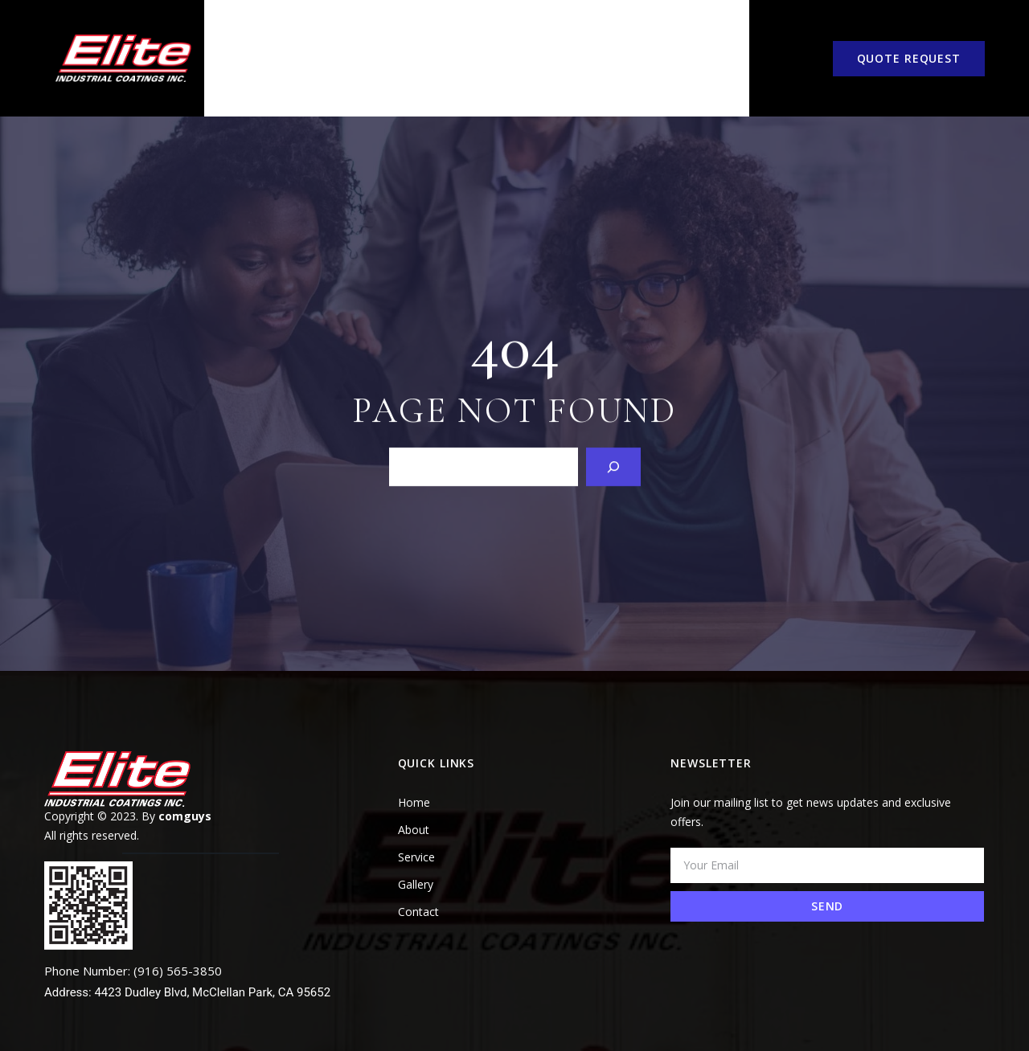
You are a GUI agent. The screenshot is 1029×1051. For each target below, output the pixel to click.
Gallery (591, 42)
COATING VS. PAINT (491, 42)
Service (396, 42)
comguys (184, 783)
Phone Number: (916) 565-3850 (133, 938)
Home (230, 42)
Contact (687, 42)
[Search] (613, 434)
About (310, 42)
